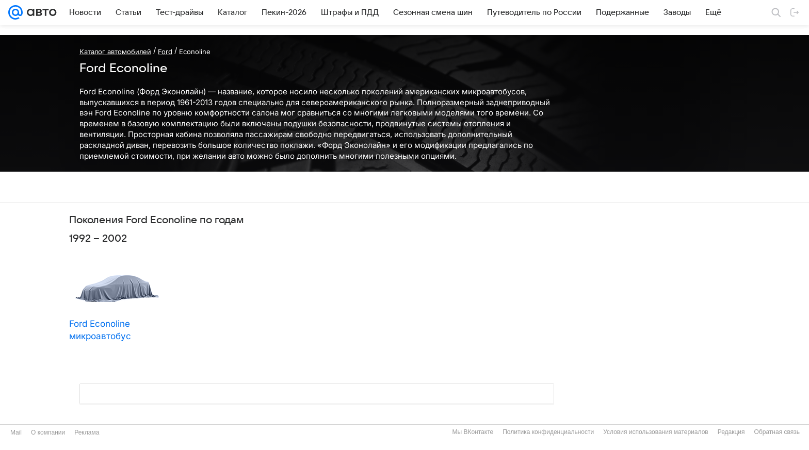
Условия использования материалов (655, 432)
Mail (16, 432)
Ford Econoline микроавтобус (100, 330)
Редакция (731, 432)
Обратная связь (777, 432)
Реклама (86, 432)
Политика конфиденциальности (548, 432)
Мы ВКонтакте (472, 432)
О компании (48, 432)
